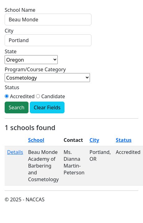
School (36, 140)
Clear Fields (47, 107)
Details (15, 152)
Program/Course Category (35, 69)
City (9, 30)
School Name (20, 10)
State (10, 51)
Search (17, 107)
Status (12, 87)
